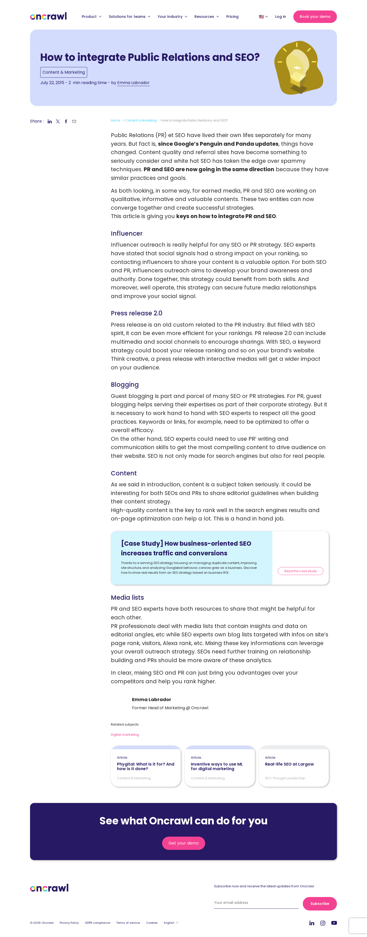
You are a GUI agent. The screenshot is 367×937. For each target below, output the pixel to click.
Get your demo (183, 843)
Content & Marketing (64, 72)
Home (115, 120)
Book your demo (315, 16)
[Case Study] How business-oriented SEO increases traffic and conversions (186, 548)
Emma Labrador (133, 83)
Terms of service (128, 923)
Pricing (232, 16)
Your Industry (172, 16)
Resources (206, 16)
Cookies (152, 923)
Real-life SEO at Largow (289, 761)
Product (91, 16)
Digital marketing (125, 734)
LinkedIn (311, 923)
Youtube (334, 923)
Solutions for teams (129, 16)
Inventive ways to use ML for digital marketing (219, 763)
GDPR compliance (97, 923)
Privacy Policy (69, 923)
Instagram (322, 923)
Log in (280, 16)
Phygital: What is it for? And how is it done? (146, 763)
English (169, 923)
